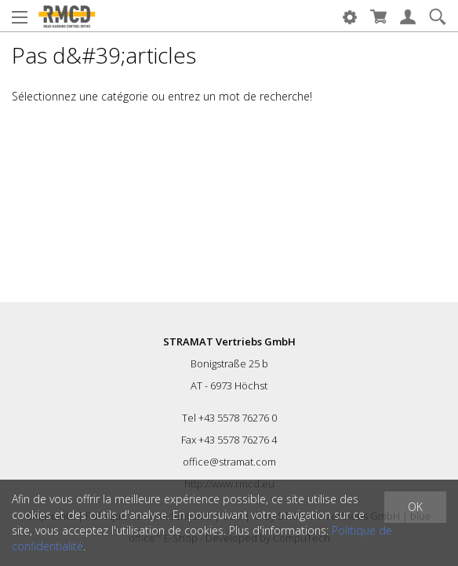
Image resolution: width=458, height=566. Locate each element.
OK (415, 506)
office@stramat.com (229, 462)
